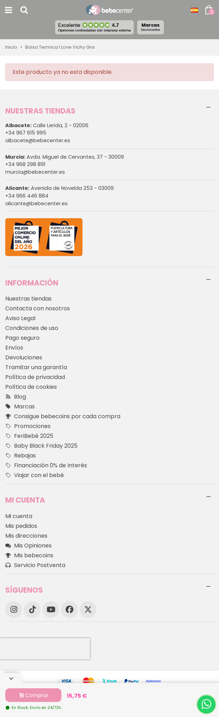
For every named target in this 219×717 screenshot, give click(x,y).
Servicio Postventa (35, 565)
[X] (88, 609)
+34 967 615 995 (25, 132)
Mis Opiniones (28, 546)
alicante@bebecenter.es (36, 203)
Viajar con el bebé (34, 475)
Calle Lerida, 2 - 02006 (46, 125)
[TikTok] (32, 609)
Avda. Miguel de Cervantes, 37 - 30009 (64, 156)
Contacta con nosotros (37, 308)
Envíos (14, 348)
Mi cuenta (18, 516)
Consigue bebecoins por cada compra (62, 416)
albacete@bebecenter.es (37, 140)
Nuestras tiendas (28, 299)
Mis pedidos (21, 526)
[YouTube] (50, 609)
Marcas (150, 27)
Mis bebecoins (29, 555)
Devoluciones (23, 357)
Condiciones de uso (31, 328)
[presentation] (45, 648)
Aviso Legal (20, 318)
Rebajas (20, 455)
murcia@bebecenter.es (35, 171)
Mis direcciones (26, 536)
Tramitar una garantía (36, 367)
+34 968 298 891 (25, 164)
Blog (15, 397)
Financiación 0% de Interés (46, 465)
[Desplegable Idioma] (194, 10)
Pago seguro (22, 338)
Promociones (28, 426)
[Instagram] (13, 609)
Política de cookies (31, 387)
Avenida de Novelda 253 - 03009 (59, 188)
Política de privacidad (35, 377)
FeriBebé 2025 (29, 436)
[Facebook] (69, 609)
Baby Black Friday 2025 (41, 446)
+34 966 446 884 (26, 195)
